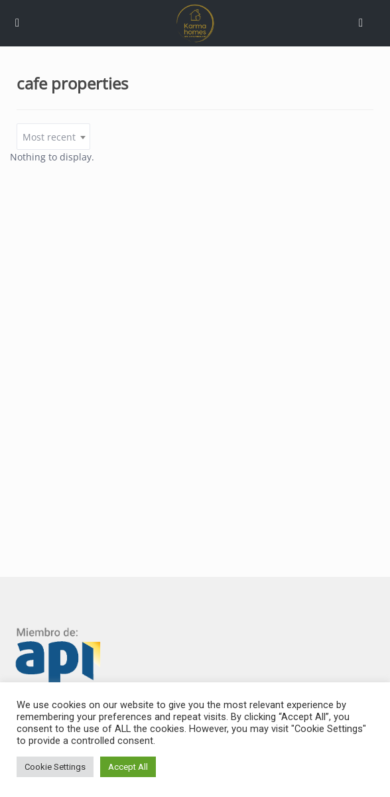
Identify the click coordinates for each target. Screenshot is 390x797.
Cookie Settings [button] (55, 767)
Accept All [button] (128, 767)
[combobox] (53, 136)
